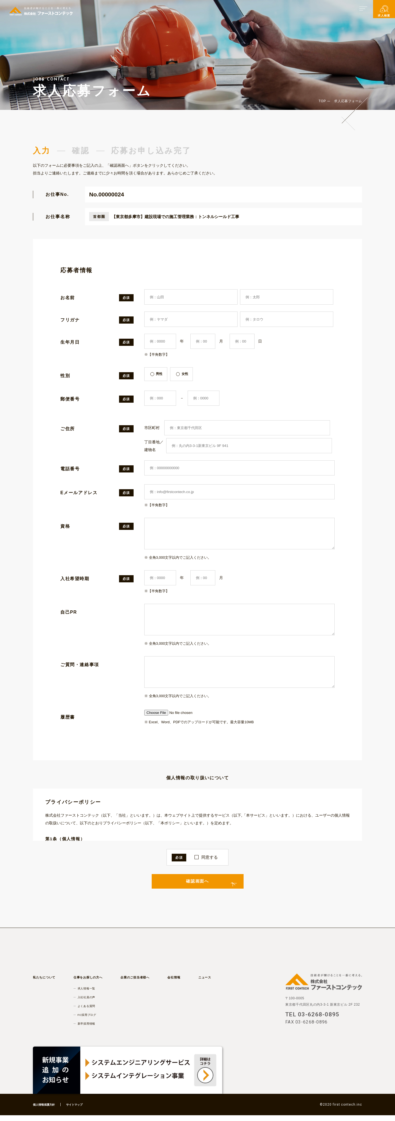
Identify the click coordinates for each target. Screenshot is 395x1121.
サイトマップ (80, 1110)
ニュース (203, 983)
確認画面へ (197, 885)
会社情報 (175, 983)
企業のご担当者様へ (137, 983)
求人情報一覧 (88, 994)
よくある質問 (88, 1011)
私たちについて (46, 983)
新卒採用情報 (88, 1029)
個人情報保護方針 (46, 1110)
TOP (322, 101)
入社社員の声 (88, 1003)
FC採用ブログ (89, 1020)
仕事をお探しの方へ (90, 983)
